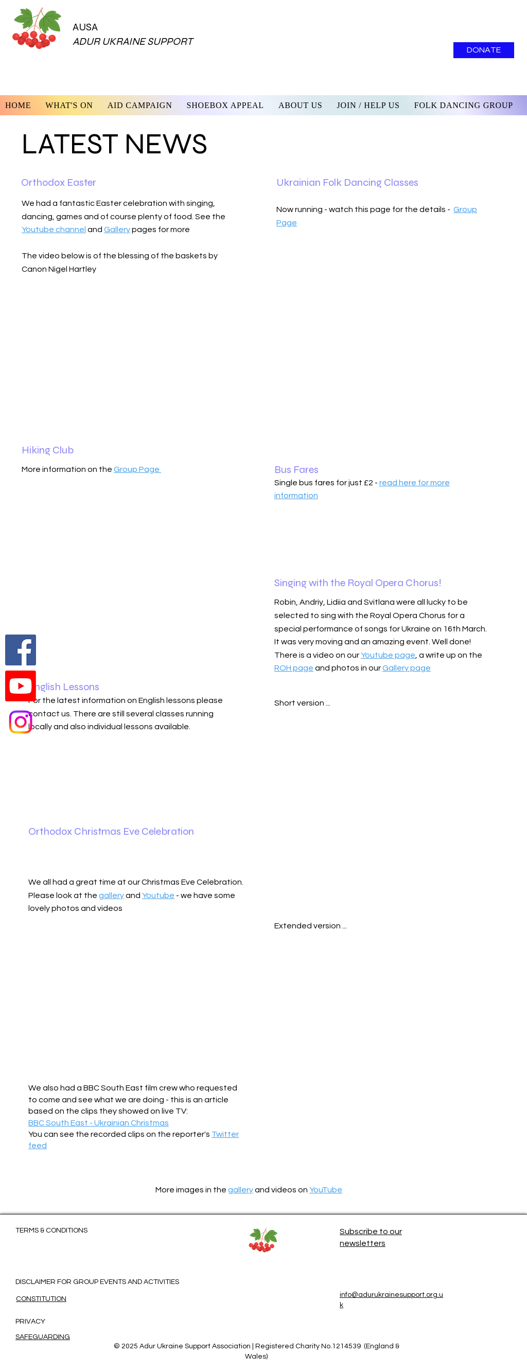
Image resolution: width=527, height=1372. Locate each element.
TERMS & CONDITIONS (51, 1230)
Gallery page (406, 668)
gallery (111, 895)
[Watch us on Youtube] (20, 686)
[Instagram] (20, 722)
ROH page (293, 668)
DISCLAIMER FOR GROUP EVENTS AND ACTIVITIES (97, 1282)
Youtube (158, 895)
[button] (300, 105)
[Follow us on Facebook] (20, 650)
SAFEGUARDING (42, 1337)
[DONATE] (483, 50)
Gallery (117, 229)
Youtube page (388, 655)
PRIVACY (30, 1321)
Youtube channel (54, 229)
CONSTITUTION (41, 1299)
